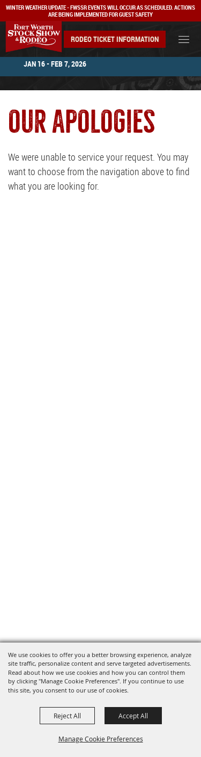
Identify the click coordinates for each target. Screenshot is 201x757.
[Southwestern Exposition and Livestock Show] (33, 37)
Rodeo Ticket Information (115, 39)
